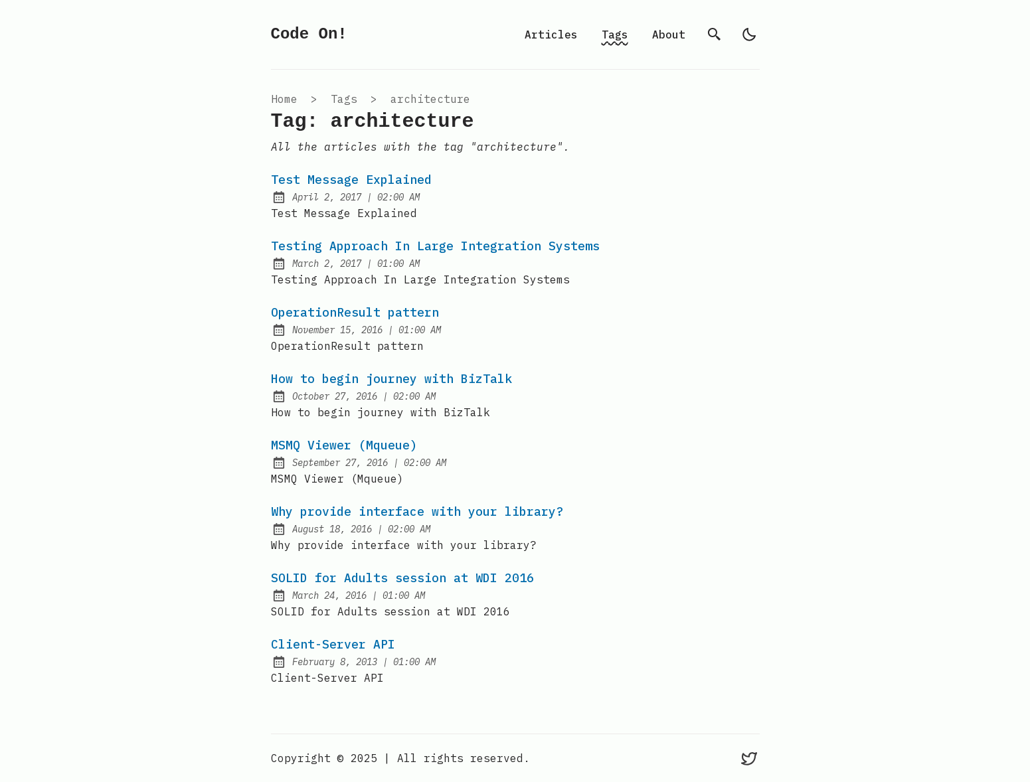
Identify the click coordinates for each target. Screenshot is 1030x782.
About (668, 34)
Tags (615, 34)
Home (284, 99)
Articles (551, 34)
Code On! (309, 34)
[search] (714, 34)
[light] (749, 34)
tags (344, 99)
